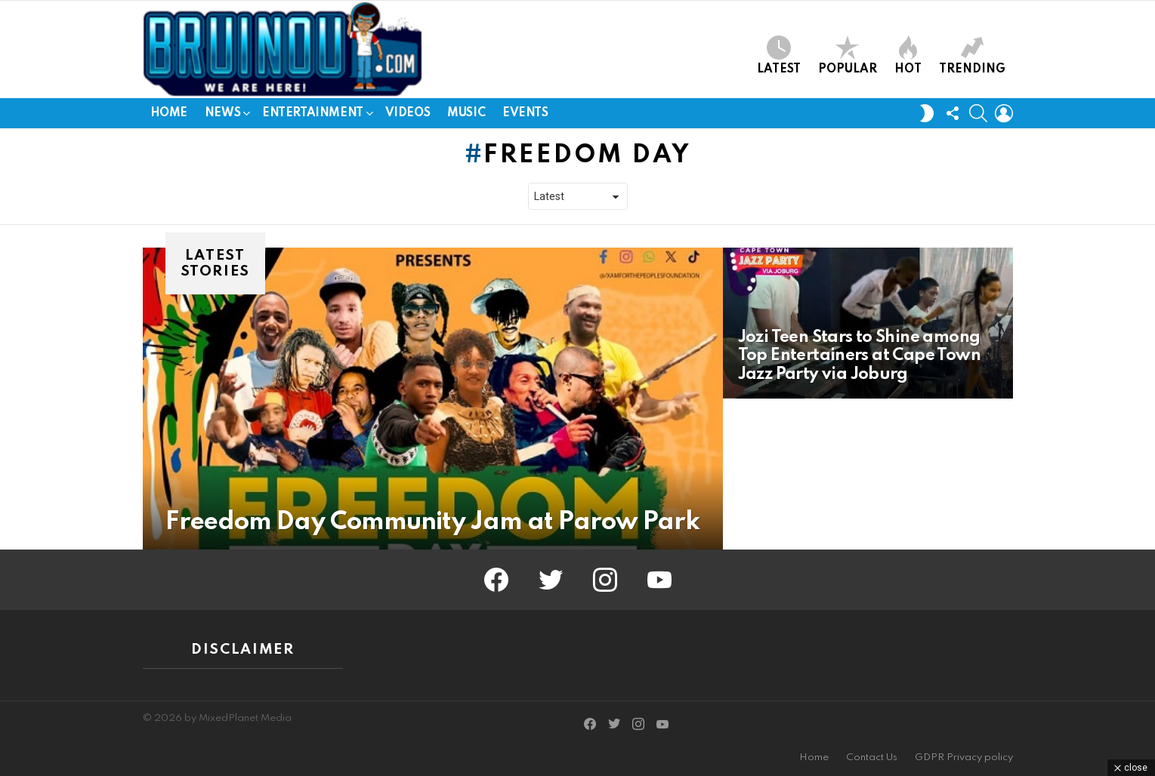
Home (168, 113)
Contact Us (871, 757)
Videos (407, 113)
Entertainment (312, 116)
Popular (847, 55)
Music (466, 113)
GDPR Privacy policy (964, 757)
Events (525, 113)
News (222, 116)
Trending (972, 55)
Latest (779, 55)
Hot (908, 55)
